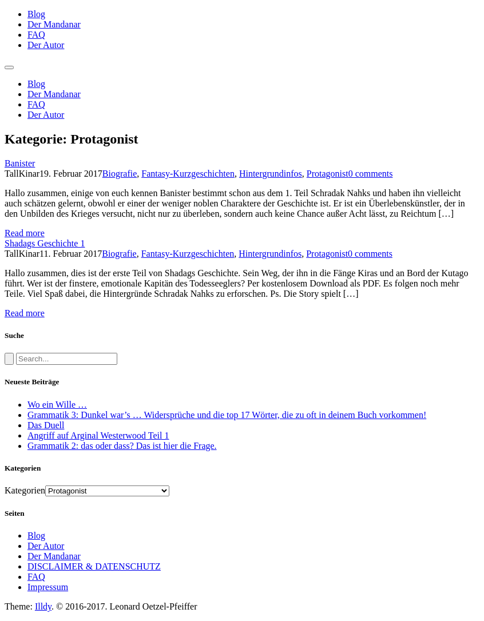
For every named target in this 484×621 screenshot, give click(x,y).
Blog (36, 14)
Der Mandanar (54, 24)
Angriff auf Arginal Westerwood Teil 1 (98, 435)
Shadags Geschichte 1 (45, 243)
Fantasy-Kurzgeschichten (188, 173)
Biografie (119, 173)
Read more (25, 233)
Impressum (47, 587)
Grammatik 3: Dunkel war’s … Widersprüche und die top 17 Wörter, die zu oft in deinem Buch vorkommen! (226, 415)
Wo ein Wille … (57, 404)
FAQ (36, 34)
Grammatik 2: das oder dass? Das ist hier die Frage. (122, 446)
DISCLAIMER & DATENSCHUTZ (94, 566)
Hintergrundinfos (270, 173)
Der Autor (45, 45)
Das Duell (45, 425)
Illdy (43, 606)
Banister (20, 163)
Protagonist (327, 173)
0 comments (370, 173)
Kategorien (25, 490)
